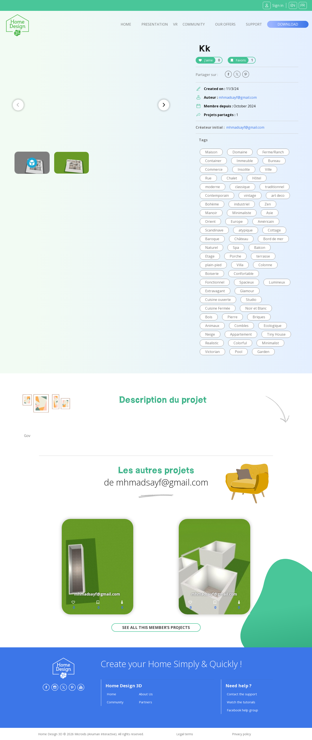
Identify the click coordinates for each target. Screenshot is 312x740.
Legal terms (184, 734)
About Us (146, 694)
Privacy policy (241, 734)
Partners (145, 702)
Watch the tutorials (241, 702)
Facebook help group (242, 710)
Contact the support (242, 694)
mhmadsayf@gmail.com (238, 97)
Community (194, 24)
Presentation (154, 24)
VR (175, 24)
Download (288, 24)
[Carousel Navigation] (91, 105)
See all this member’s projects (156, 627)
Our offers (225, 24)
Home (126, 24)
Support (254, 24)
